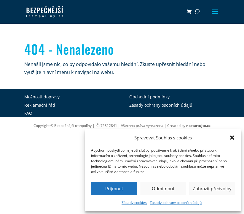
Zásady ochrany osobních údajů (176, 202)
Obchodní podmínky (149, 97)
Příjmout (114, 188)
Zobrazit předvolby (212, 188)
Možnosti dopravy (42, 97)
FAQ (28, 113)
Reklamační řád (39, 105)
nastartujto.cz (198, 125)
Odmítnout (163, 188)
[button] (232, 138)
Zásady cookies (134, 202)
